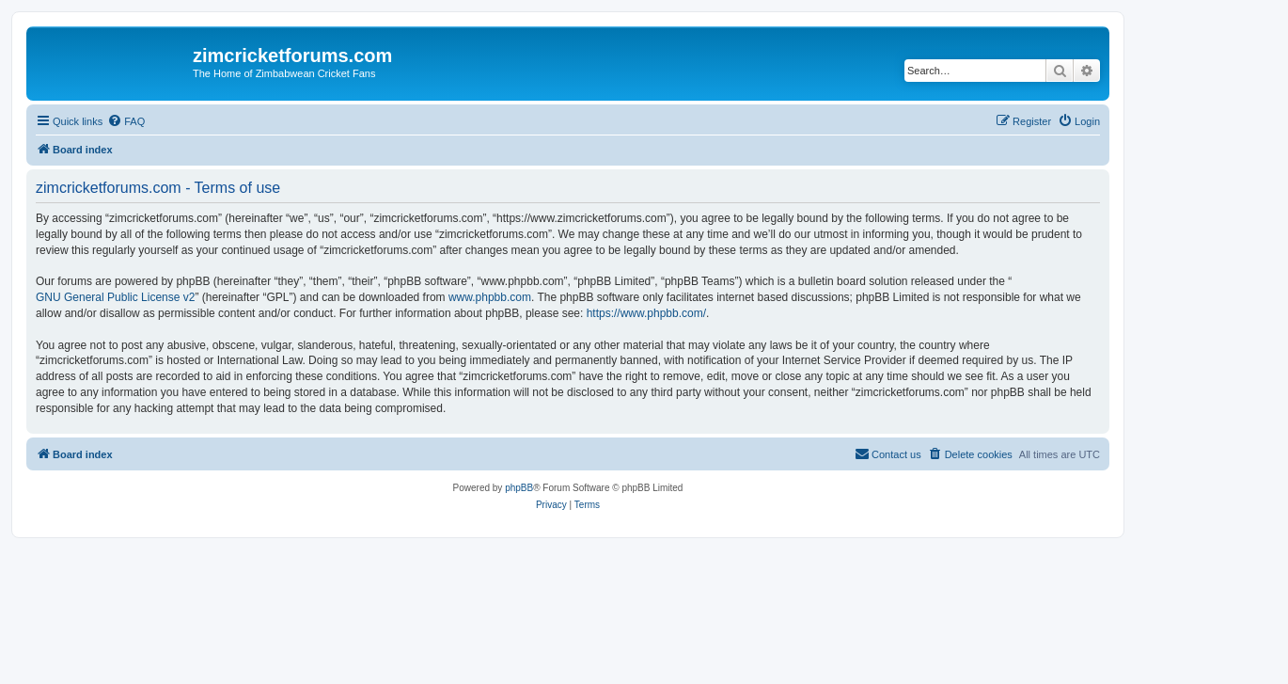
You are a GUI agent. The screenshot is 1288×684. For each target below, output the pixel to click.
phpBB (519, 488)
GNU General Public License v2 (115, 297)
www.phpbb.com (489, 297)
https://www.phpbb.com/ (646, 313)
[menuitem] (126, 121)
